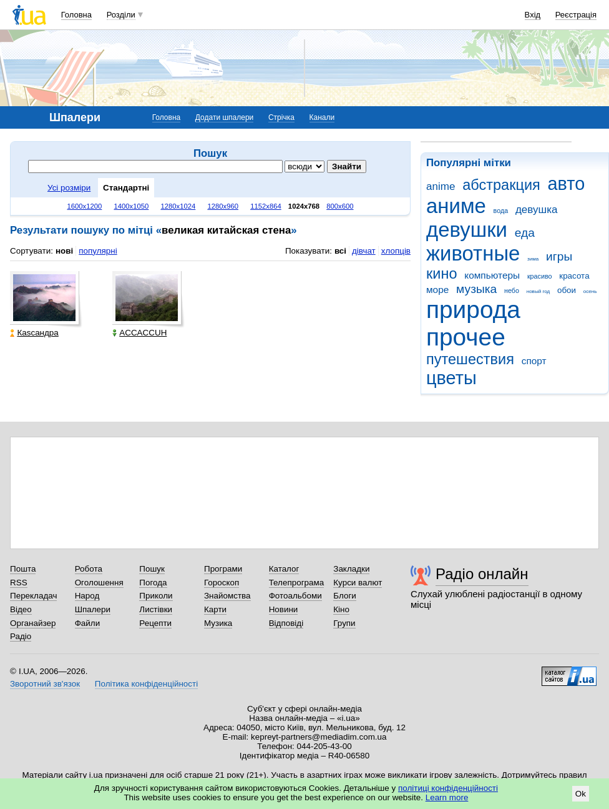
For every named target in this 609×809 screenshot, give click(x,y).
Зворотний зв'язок (45, 683)
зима (532, 259)
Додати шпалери (224, 117)
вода (501, 210)
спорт (534, 360)
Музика (218, 623)
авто (566, 184)
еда (525, 232)
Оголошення (99, 582)
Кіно (341, 609)
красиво (539, 276)
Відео (21, 609)
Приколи (155, 595)
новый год (538, 291)
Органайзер (33, 623)
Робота (88, 568)
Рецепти (155, 623)
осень (590, 291)
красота (574, 275)
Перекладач (33, 595)
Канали (322, 117)
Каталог (284, 568)
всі (340, 251)
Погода (153, 582)
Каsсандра (34, 332)
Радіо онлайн (482, 573)
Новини (283, 609)
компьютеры (492, 275)
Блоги (344, 595)
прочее (465, 337)
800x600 (339, 206)
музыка (476, 288)
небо (511, 290)
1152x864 (265, 206)
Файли (87, 623)
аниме (456, 205)
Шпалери (92, 609)
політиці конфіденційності (448, 788)
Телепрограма (296, 582)
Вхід (533, 14)
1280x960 (222, 206)
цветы (451, 378)
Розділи (121, 14)
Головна (76, 14)
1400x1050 (131, 206)
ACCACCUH (139, 332)
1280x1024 (177, 206)
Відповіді (286, 623)
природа (473, 309)
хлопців (396, 251)
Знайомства (227, 595)
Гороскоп (221, 582)
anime (440, 186)
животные (473, 253)
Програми (223, 568)
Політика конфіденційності (146, 683)
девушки (466, 229)
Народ (87, 595)
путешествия (470, 359)
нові (64, 251)
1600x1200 (84, 206)
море (437, 289)
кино (441, 274)
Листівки (155, 609)
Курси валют (357, 582)
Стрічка (281, 117)
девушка (536, 210)
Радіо (20, 636)
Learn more (447, 797)
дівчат (364, 251)
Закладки (351, 568)
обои (566, 290)
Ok (580, 793)
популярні (98, 251)
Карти (215, 609)
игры (559, 256)
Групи (344, 623)
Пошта (23, 568)
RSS (18, 582)
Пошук (152, 568)
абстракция (501, 185)
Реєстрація (576, 14)
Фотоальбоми (295, 595)
